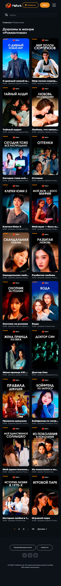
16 (33, 529)
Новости (44, 547)
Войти (45, 5)
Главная (7, 22)
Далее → (42, 529)
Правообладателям (23, 547)
